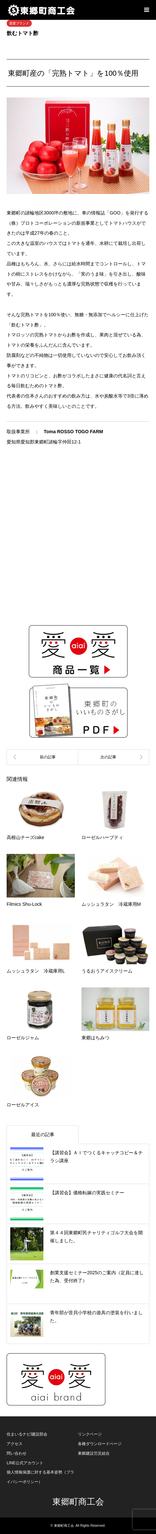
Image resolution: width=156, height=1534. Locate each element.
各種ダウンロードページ (100, 1443)
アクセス (15, 1443)
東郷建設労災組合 (94, 1453)
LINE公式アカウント (25, 1463)
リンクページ (90, 1434)
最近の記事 (42, 1134)
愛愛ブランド (19, 23)
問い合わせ (16, 1453)
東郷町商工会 (78, 1502)
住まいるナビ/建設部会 (27, 1434)
